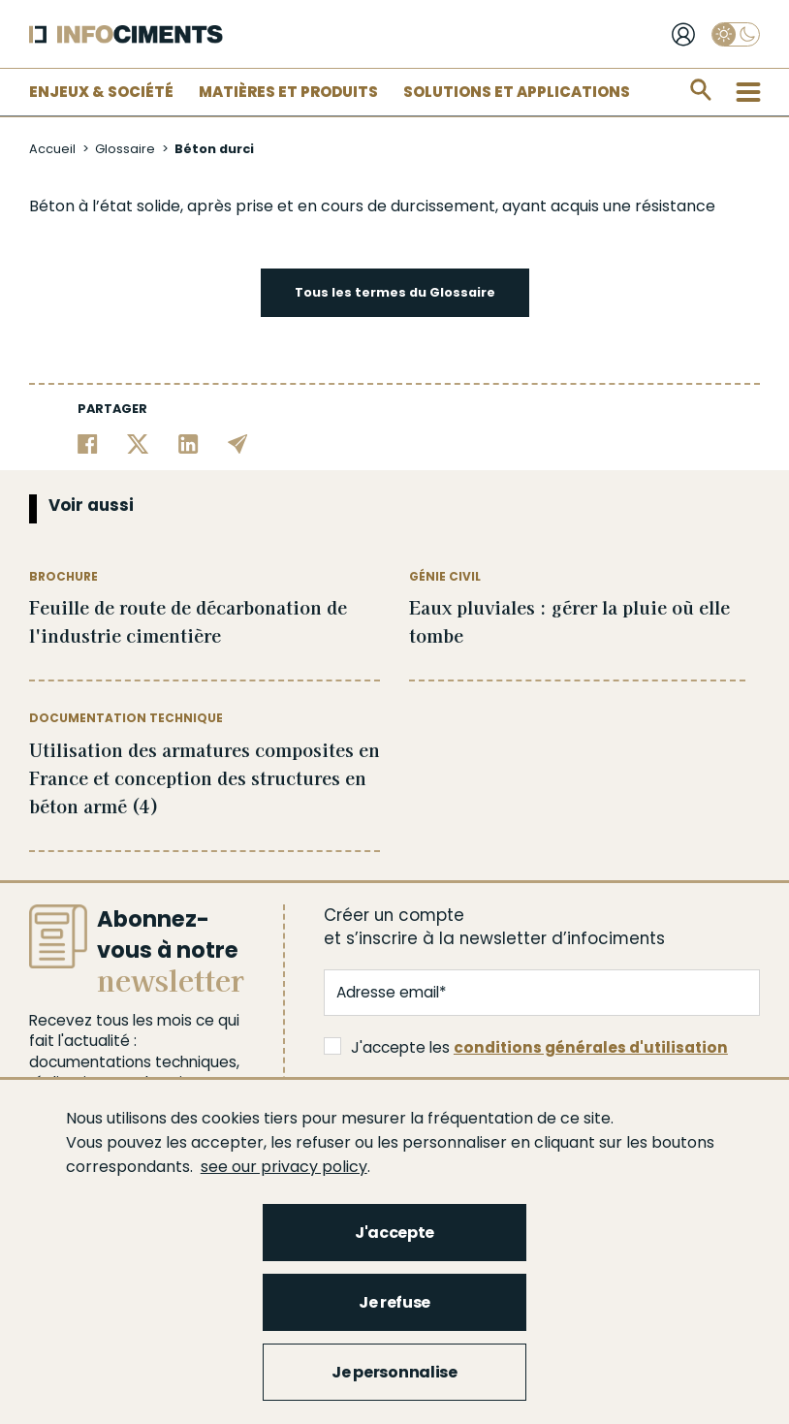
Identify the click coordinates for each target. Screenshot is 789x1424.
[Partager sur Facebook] (88, 442)
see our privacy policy (284, 1166)
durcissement (443, 206)
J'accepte (394, 1232)
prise (254, 206)
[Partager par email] (238, 442)
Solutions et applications (516, 91)
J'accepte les (526, 1047)
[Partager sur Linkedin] (188, 442)
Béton (52, 206)
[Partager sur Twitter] (138, 442)
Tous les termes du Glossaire (395, 292)
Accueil (52, 149)
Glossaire (125, 149)
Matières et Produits (288, 91)
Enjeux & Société (101, 91)
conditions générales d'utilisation (591, 1047)
